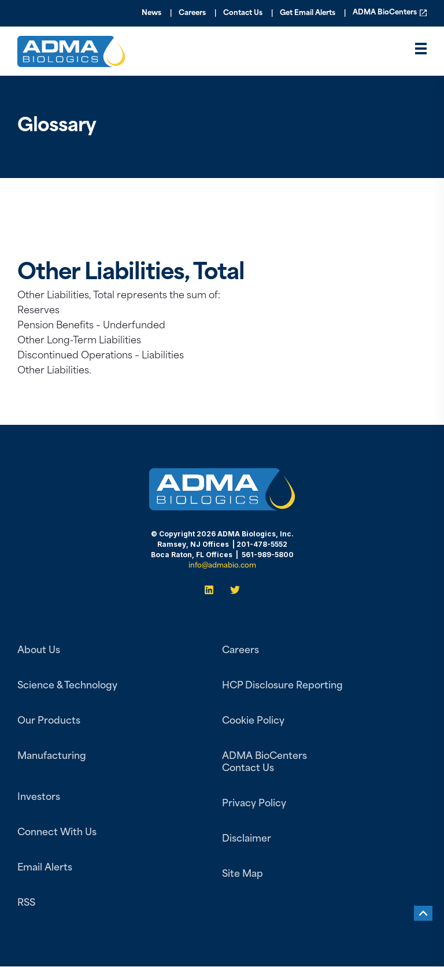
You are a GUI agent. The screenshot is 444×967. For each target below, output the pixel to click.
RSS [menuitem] (26, 903)
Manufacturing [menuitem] (51, 756)
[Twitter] (231, 590)
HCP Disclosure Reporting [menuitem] (282, 686)
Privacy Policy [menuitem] (254, 804)
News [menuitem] (151, 13)
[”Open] (420, 51)
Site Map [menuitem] (242, 874)
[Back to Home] (71, 59)
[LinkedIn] (212, 590)
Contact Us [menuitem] (242, 13)
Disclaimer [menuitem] (246, 839)
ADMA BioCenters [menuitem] (385, 13)
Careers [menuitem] (192, 13)
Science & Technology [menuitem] (67, 686)
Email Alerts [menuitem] (44, 868)
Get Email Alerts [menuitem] (307, 13)
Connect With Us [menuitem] (57, 833)
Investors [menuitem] (38, 797)
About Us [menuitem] (38, 650)
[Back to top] (423, 913)
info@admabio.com (222, 565)
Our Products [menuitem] (48, 721)
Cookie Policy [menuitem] (253, 721)
